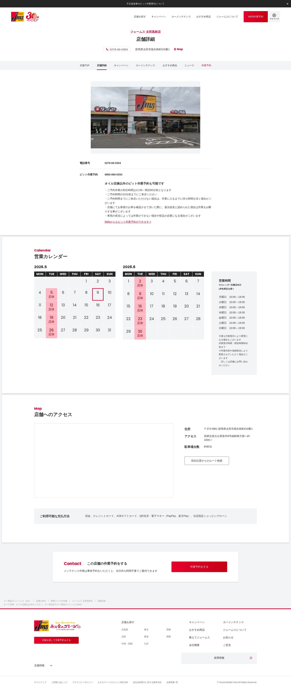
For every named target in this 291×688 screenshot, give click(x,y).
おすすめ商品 (170, 65)
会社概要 (194, 644)
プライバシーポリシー (82, 682)
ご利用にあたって (59, 682)
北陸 (123, 636)
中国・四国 (127, 643)
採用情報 (219, 657)
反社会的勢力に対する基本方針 (147, 682)
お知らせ (228, 637)
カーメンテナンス (145, 65)
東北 (146, 629)
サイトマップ (40, 682)
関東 (168, 629)
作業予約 (206, 65)
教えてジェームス (199, 637)
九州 (146, 643)
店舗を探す (127, 622)
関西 (168, 636)
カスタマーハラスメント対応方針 (113, 682)
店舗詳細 (102, 65)
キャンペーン (121, 65)
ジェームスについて (234, 629)
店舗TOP (85, 65)
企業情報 (170, 682)
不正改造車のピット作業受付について (145, 3)
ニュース (189, 65)
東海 (146, 636)
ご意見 (227, 644)
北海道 (124, 629)
